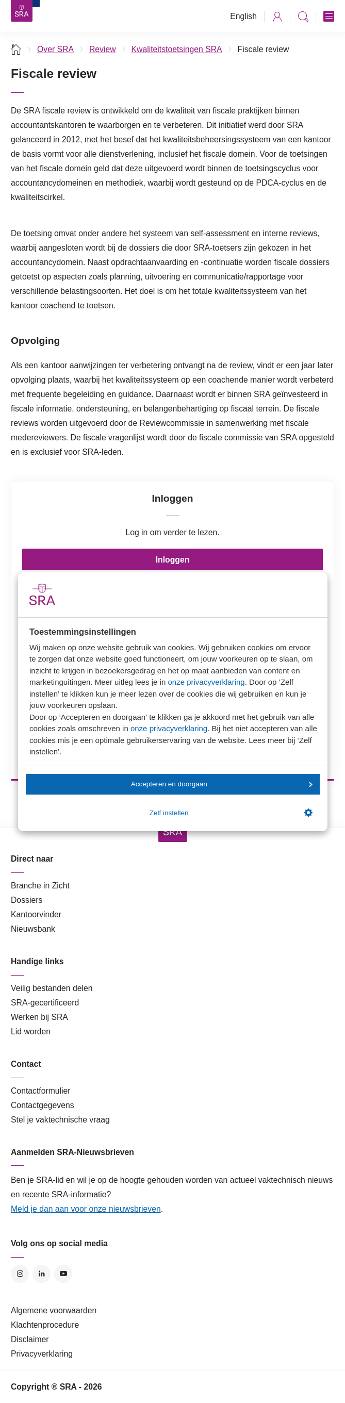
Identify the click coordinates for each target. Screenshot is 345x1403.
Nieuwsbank (33, 929)
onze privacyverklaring (206, 682)
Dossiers (26, 900)
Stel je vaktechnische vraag (60, 1119)
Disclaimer (30, 1339)
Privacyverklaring (42, 1353)
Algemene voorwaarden (53, 1310)
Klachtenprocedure (45, 1325)
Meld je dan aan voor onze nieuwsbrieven (86, 1208)
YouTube (63, 1274)
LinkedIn (41, 1274)
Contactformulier (41, 1090)
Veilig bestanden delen (52, 988)
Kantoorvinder (36, 914)
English (243, 16)
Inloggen (173, 559)
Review (102, 49)
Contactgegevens (42, 1105)
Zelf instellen (231, 812)
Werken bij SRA (39, 1017)
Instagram (20, 1274)
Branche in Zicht (40, 885)
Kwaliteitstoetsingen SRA (177, 49)
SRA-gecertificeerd (45, 1002)
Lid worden (31, 1031)
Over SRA (55, 49)
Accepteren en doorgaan (222, 784)
